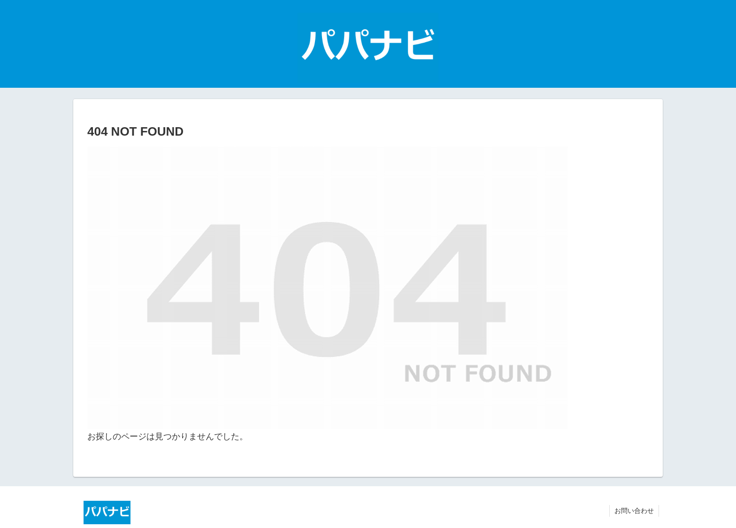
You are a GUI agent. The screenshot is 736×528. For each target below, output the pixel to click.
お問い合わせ (634, 510)
